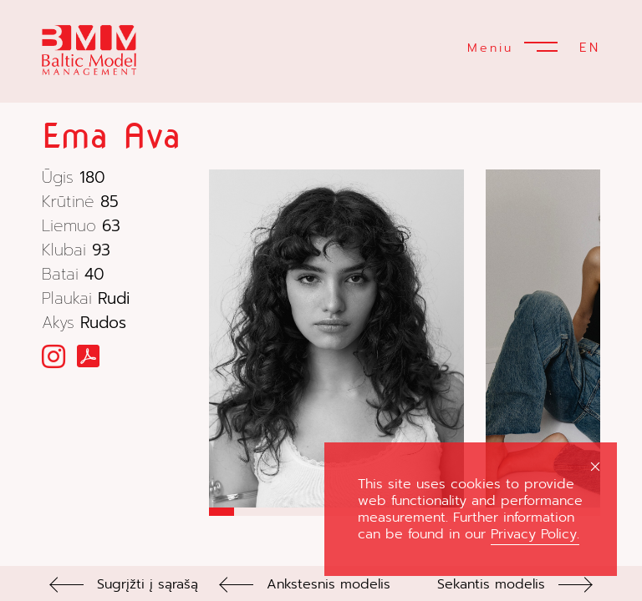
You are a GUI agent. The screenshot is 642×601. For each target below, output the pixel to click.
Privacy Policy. (535, 534)
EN (589, 47)
